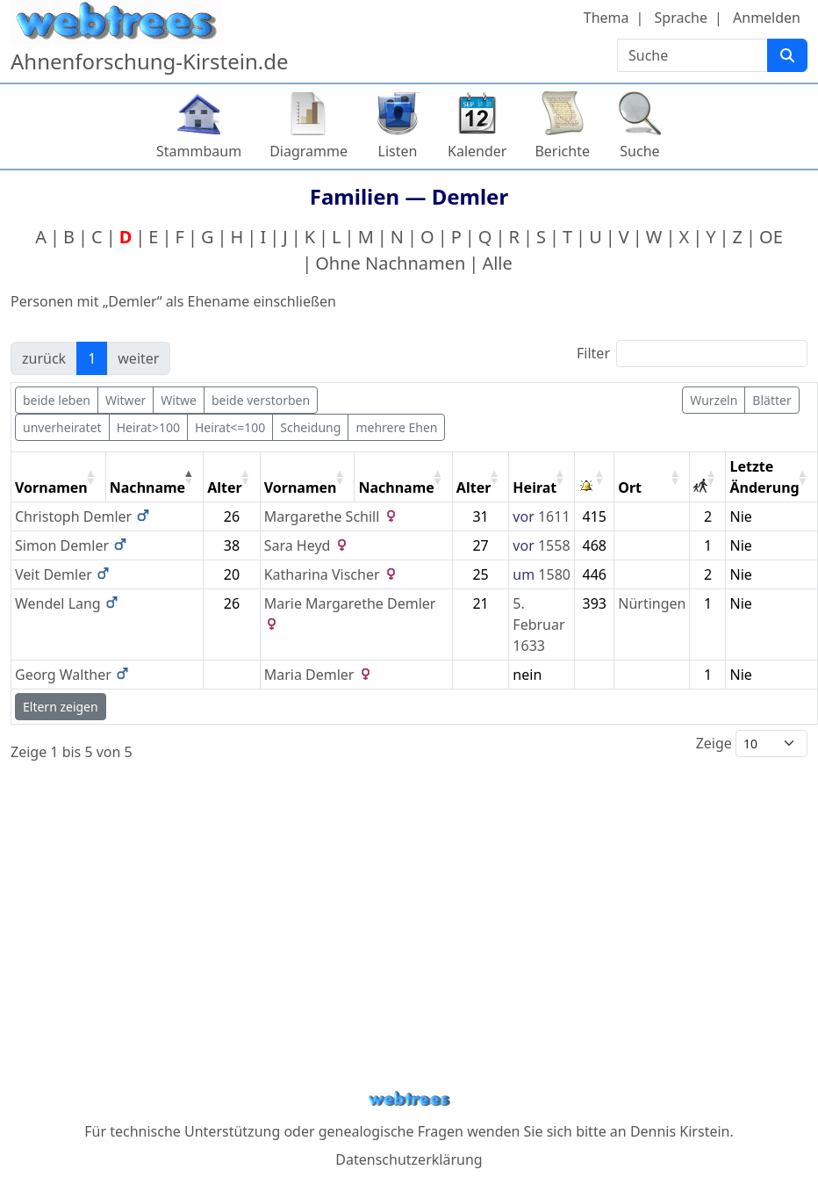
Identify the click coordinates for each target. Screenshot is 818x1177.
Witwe (179, 400)
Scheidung (310, 427)
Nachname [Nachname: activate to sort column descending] (147, 487)
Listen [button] (398, 151)
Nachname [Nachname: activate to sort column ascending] (396, 487)
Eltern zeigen (60, 706)
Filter (692, 353)
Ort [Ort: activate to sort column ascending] (630, 487)
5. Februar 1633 (538, 624)
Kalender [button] (477, 151)
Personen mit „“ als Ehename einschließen (173, 301)
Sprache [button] (681, 17)
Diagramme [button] (308, 151)
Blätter (771, 400)
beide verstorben (261, 400)
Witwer (125, 400)
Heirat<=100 (230, 427)
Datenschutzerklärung (408, 1159)
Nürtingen (651, 603)
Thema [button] (606, 17)
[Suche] (787, 55)
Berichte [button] (562, 151)
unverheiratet (62, 427)
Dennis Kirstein (680, 1131)
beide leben (56, 400)
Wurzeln (713, 400)
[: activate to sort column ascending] (594, 477)
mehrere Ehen (396, 427)
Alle (497, 263)
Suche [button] (639, 151)
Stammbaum (198, 151)
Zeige (751, 743)
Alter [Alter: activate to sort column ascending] (224, 487)
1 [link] (92, 358)
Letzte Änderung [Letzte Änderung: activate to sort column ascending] (764, 477)
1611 (554, 516)
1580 (554, 574)
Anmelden (766, 17)
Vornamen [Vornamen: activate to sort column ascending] (51, 487)
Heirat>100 (148, 427)
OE (771, 237)
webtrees (409, 1099)
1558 (554, 545)
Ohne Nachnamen (390, 263)
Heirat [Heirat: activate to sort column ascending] (534, 487)
